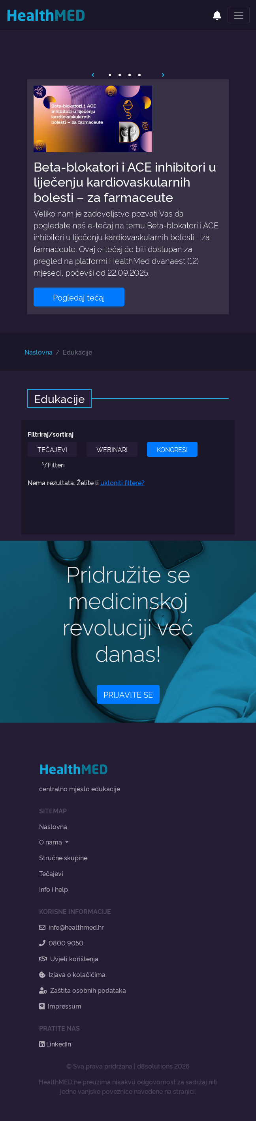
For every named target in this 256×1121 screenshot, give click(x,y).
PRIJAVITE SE (128, 694)
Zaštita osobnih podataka (82, 990)
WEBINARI (112, 449)
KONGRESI (172, 449)
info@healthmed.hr (71, 927)
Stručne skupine (63, 857)
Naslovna (38, 352)
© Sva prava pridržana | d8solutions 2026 (128, 1065)
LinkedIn (55, 1043)
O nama (51, 841)
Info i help (53, 889)
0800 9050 (61, 942)
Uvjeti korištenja (68, 958)
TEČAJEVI (52, 449)
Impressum (60, 1005)
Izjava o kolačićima (72, 974)
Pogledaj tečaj (79, 297)
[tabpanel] (128, 196)
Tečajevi (51, 873)
